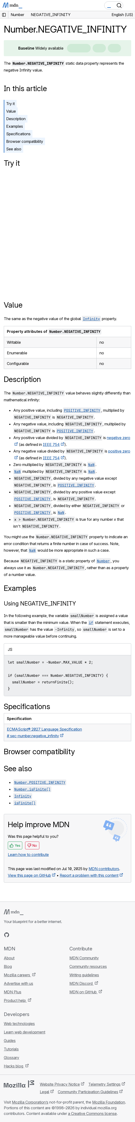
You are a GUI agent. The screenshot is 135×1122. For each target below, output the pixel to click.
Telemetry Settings (104, 1084)
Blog (8, 966)
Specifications (18, 133)
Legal (44, 1091)
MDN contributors (104, 868)
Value (11, 111)
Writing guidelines (84, 975)
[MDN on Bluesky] (15, 935)
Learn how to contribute (28, 854)
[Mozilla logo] (19, 1084)
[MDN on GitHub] (6, 935)
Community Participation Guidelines (88, 1091)
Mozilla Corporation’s (30, 1102)
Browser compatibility (24, 141)
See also (13, 149)
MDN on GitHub (83, 992)
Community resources (88, 966)
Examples (14, 126)
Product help (15, 1000)
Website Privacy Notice (60, 1084)
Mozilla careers (17, 975)
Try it (10, 103)
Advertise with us (18, 983)
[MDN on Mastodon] (32, 935)
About (9, 958)
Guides (10, 1040)
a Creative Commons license (92, 1113)
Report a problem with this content (89, 875)
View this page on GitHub (29, 875)
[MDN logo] (13, 912)
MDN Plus (12, 992)
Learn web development (24, 1032)
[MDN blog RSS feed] (41, 935)
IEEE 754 (51, 444)
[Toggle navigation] (129, 5)
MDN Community (84, 958)
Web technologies (19, 1023)
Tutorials (11, 1049)
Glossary (11, 1057)
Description (16, 118)
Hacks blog (14, 1066)
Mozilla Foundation (108, 1102)
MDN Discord (81, 983)
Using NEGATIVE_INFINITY (40, 603)
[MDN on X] (24, 935)
